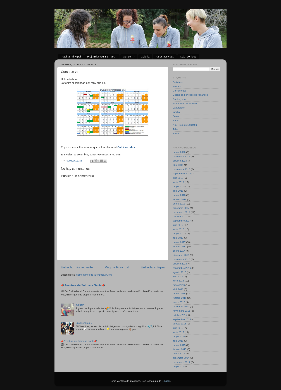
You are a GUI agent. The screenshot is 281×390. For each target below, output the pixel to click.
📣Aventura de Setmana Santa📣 (83, 285)
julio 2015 (178, 328)
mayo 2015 (179, 336)
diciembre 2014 (181, 358)
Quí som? (129, 56)
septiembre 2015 (182, 319)
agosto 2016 (179, 272)
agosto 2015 (179, 323)
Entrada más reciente (77, 267)
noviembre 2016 (181, 259)
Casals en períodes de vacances (190, 94)
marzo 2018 (179, 195)
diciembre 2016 (181, 255)
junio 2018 (178, 182)
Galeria (145, 56)
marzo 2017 (179, 242)
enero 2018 (179, 203)
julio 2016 (178, 276)
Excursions (179, 107)
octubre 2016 (180, 263)
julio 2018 (178, 178)
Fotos (176, 116)
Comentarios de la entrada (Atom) (94, 274)
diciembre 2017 (181, 208)
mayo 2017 (179, 233)
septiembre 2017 (182, 220)
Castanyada (179, 99)
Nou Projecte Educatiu (185, 125)
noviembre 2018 (181, 169)
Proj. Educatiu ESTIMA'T (102, 56)
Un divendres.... (83, 323)
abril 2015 (178, 341)
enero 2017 (179, 250)
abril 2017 (178, 238)
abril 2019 (178, 165)
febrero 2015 (180, 349)
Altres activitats (165, 56)
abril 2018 (178, 190)
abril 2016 (178, 289)
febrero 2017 (180, 246)
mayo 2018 (179, 186)
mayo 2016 (179, 285)
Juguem (79, 305)
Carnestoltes (179, 90)
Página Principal (71, 56)
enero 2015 (179, 353)
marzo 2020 (179, 152)
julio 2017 (178, 225)
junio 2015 (178, 332)
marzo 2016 (179, 293)
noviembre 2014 (181, 362)
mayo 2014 (179, 366)
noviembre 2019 (181, 156)
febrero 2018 (180, 199)
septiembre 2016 (182, 268)
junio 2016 (178, 280)
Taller (175, 129)
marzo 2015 (179, 345)
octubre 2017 (180, 216)
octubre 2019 (180, 160)
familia (176, 112)
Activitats (177, 82)
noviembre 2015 (181, 310)
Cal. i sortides (188, 56)
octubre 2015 (180, 315)
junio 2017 (178, 229)
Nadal (176, 120)
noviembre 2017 (181, 212)
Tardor (176, 133)
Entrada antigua (153, 267)
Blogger (166, 381)
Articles (177, 86)
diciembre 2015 (181, 306)
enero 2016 (179, 302)
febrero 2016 (180, 298)
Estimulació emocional (185, 103)
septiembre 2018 (182, 173)
